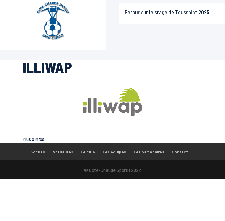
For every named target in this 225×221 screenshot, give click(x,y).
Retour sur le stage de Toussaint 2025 (167, 12)
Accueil (37, 151)
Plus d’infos (33, 139)
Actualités (63, 151)
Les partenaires (149, 151)
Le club (88, 151)
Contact (180, 151)
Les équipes (114, 151)
